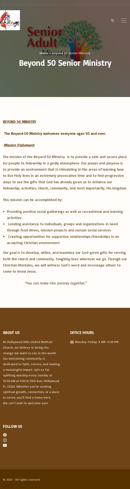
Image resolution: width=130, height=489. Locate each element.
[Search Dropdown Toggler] (112, 21)
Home (44, 53)
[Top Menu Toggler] (123, 20)
